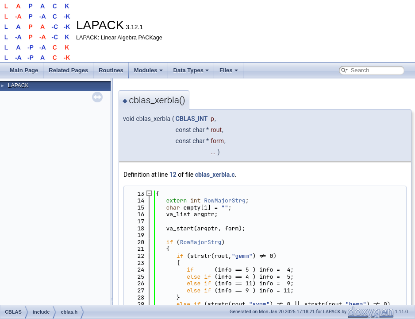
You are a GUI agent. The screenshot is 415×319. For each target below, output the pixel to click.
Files (228, 70)
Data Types (191, 70)
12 (173, 174)
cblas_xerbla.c (215, 174)
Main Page (24, 70)
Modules (148, 70)
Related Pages (68, 70)
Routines (111, 70)
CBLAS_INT (192, 118)
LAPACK (18, 85)
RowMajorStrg (225, 200)
